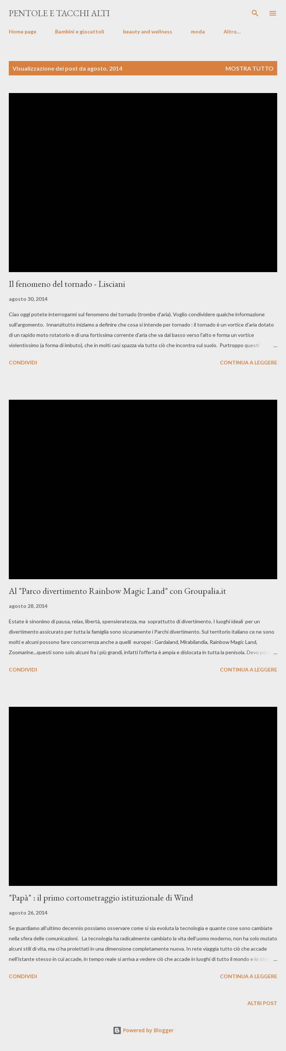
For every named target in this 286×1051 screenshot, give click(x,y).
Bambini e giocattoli (79, 31)
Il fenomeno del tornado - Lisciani (67, 283)
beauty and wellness (147, 31)
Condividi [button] (23, 362)
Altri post (262, 1003)
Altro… (232, 31)
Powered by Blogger (143, 1030)
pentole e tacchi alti (59, 13)
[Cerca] (255, 13)
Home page (22, 31)
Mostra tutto (249, 68)
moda (198, 31)
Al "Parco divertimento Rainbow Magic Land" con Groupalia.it (117, 590)
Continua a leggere (248, 362)
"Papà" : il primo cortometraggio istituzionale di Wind (101, 897)
